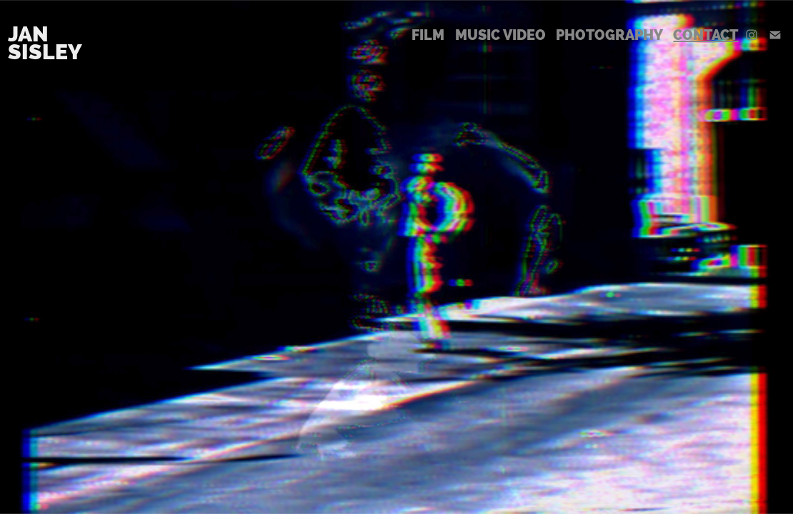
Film (428, 35)
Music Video (500, 35)
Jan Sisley (45, 42)
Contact (705, 35)
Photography (609, 35)
